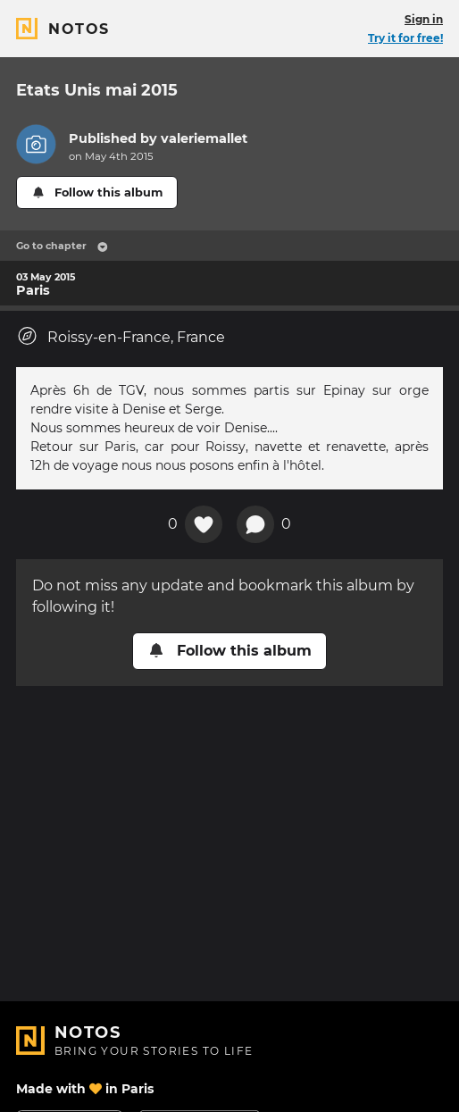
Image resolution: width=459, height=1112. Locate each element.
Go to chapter (62, 245)
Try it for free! (405, 38)
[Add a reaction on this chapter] (203, 524)
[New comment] (255, 524)
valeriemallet (204, 138)
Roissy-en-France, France (120, 336)
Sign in (424, 19)
